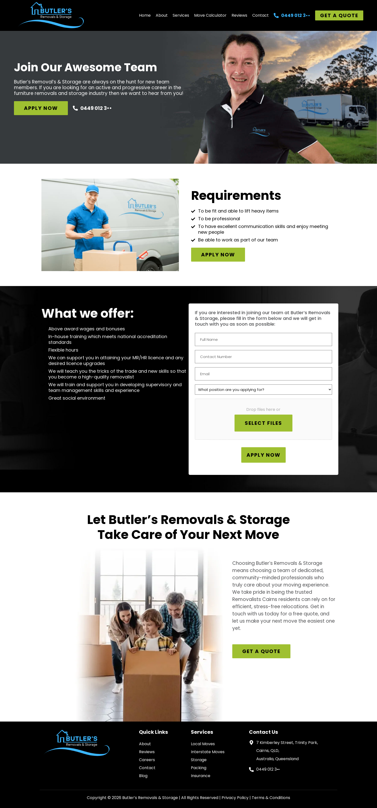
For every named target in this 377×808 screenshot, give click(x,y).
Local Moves (203, 744)
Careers (147, 760)
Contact (260, 15)
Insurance (200, 776)
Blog (143, 776)
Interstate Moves (208, 752)
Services (181, 15)
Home (145, 15)
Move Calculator (210, 15)
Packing (198, 768)
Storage (199, 760)
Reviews (239, 15)
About (162, 15)
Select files (263, 423)
